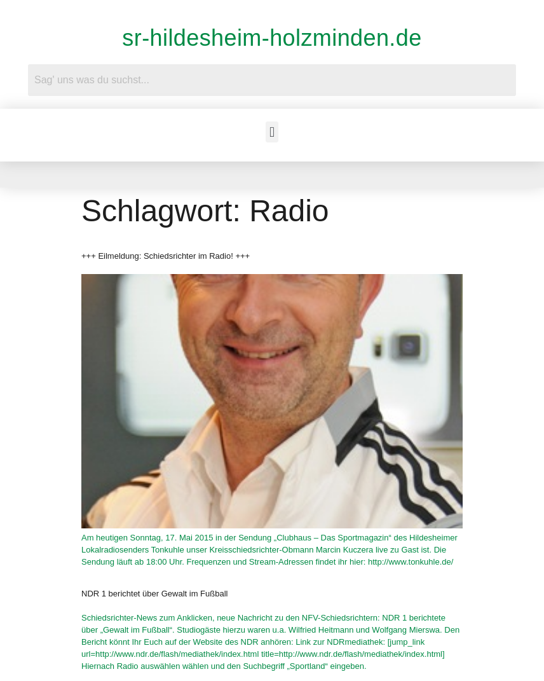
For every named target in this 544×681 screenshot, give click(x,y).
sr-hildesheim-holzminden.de (271, 38)
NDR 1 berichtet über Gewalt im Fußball (154, 593)
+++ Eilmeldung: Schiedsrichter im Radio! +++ (165, 256)
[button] (272, 131)
